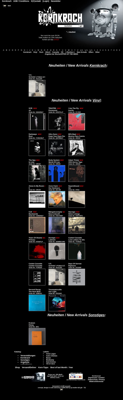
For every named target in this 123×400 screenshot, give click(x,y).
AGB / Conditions (21, 1)
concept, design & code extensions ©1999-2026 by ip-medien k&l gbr (60, 387)
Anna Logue (51, 354)
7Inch (41, 52)
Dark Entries (51, 362)
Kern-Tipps (43, 367)
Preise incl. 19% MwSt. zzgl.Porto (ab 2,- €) (55, 375)
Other (97, 52)
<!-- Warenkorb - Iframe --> (61, 389)
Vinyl (35, 52)
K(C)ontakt (36, 1)
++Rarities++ (70, 52)
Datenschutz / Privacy (96, 380)
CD (62, 52)
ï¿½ (81, 50)
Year (71, 367)
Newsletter (56, 1)
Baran (48, 358)
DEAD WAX (50, 364)
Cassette (55, 52)
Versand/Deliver (29, 367)
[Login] (46, 1)
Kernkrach (27, 52)
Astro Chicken (51, 356)
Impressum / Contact (96, 378)
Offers (91, 52)
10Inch (47, 52)
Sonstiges (96, 315)
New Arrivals (82, 52)
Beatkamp (50, 360)
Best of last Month (58, 367)
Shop (17, 367)
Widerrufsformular (96, 381)
